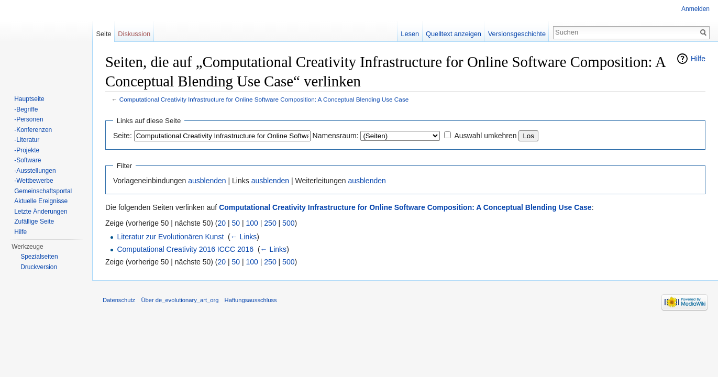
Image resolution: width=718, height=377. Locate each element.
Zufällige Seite (34, 221)
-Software (27, 160)
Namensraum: (336, 135)
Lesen (410, 34)
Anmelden (695, 9)
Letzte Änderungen (40, 211)
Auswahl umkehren (485, 135)
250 (270, 223)
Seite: (122, 135)
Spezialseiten (39, 256)
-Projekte (26, 150)
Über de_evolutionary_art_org (179, 300)
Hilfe (698, 58)
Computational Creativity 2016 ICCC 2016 (185, 249)
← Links (243, 236)
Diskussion (134, 34)
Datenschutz (119, 300)
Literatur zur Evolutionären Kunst (170, 236)
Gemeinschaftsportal (43, 191)
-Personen (28, 119)
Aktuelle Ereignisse (41, 201)
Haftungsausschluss (251, 300)
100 (252, 223)
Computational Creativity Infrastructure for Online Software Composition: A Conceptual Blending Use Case (264, 99)
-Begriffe (26, 109)
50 (236, 223)
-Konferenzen (33, 130)
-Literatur (26, 139)
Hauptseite (29, 99)
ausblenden (207, 180)
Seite (103, 34)
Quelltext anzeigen (453, 34)
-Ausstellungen (35, 170)
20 (222, 223)
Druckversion (38, 267)
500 (288, 223)
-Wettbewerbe (33, 180)
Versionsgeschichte (517, 34)
